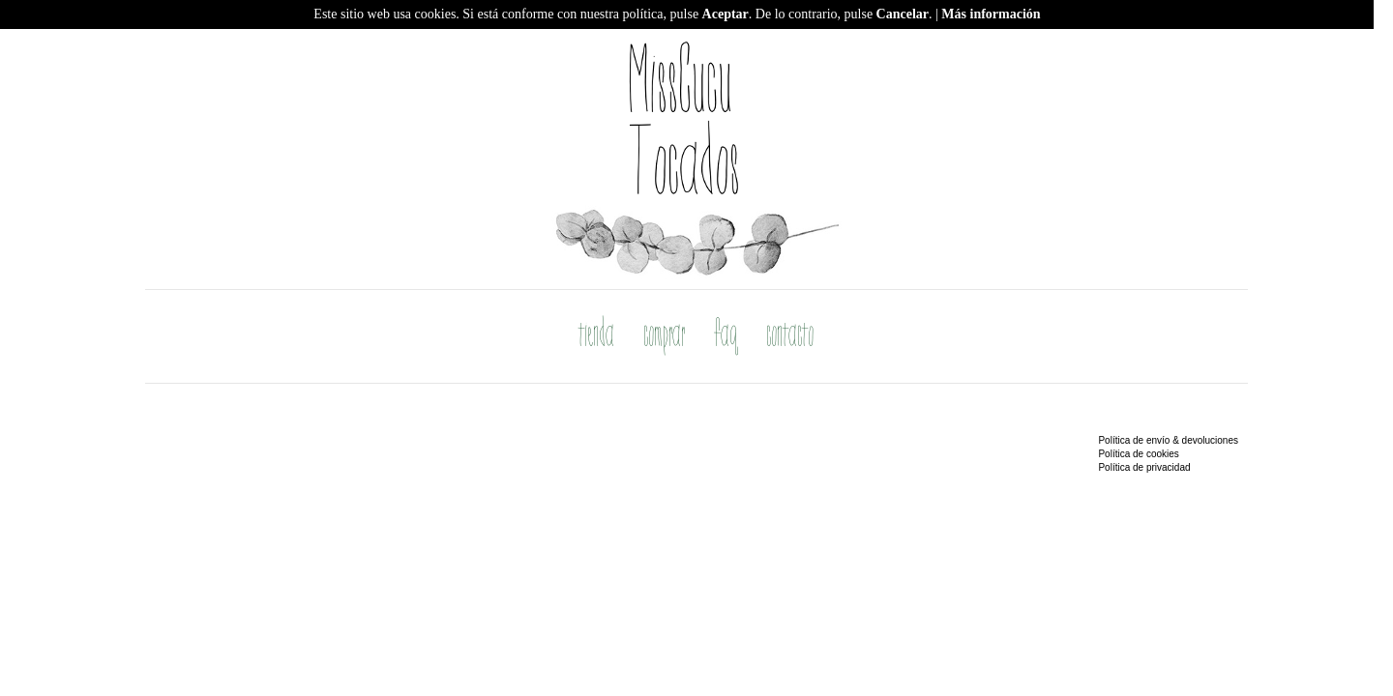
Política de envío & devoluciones (1168, 440)
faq (726, 336)
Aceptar (725, 14)
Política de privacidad (1144, 467)
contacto (791, 336)
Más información (990, 14)
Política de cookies (1138, 454)
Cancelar (902, 14)
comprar (665, 336)
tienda (597, 336)
